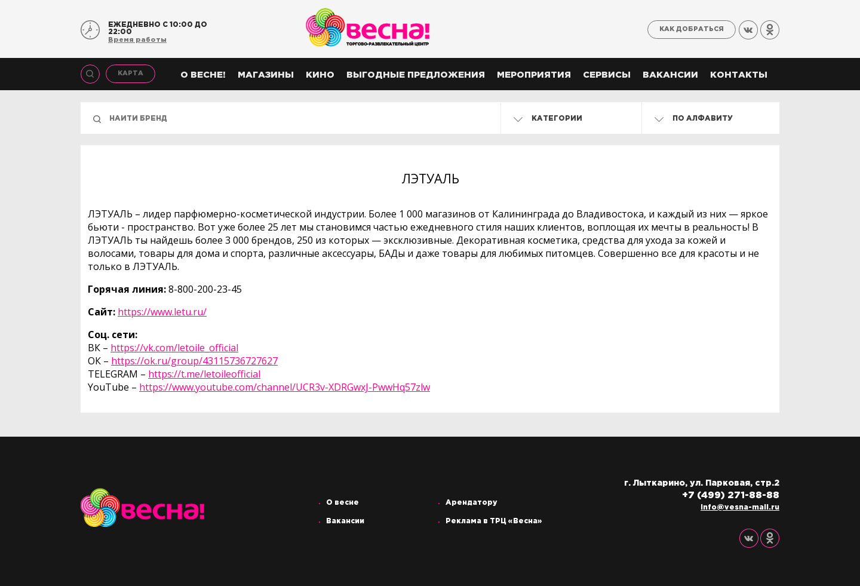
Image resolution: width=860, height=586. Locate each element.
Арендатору (471, 502)
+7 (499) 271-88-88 (730, 495)
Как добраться (691, 29)
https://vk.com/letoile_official (174, 347)
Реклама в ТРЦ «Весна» (494, 521)
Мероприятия (534, 75)
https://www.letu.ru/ (162, 311)
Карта (130, 73)
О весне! (203, 75)
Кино (320, 75)
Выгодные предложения (415, 75)
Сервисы (607, 75)
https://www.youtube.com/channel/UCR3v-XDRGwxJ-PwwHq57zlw (284, 387)
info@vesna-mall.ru (740, 507)
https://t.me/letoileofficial (204, 374)
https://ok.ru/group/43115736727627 (194, 360)
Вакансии (670, 75)
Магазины (266, 75)
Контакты (738, 75)
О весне (342, 502)
